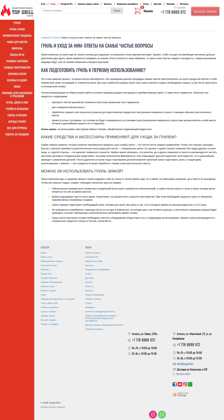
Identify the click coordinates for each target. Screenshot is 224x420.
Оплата (88, 282)
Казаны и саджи (17, 80)
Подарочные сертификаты (127, 3)
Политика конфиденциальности (100, 311)
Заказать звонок (205, 11)
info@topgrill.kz (185, 364)
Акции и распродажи (95, 295)
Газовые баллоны (17, 61)
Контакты (108, 3)
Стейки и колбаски (17, 109)
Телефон (181, 7)
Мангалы (17, 48)
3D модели (184, 3)
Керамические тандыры (17, 35)
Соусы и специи (17, 115)
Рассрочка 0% (67, 3)
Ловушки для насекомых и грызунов (17, 94)
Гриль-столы (17, 29)
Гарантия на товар (94, 261)
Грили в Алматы (92, 253)
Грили (17, 23)
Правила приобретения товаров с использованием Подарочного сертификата (101, 318)
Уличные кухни (17, 74)
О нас (43, 3)
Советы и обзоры (93, 299)
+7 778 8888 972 (173, 12)
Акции (53, 3)
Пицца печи (17, 55)
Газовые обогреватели (17, 67)
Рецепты (89, 290)
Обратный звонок (183, 374)
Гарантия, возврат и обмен (88, 3)
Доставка (157, 3)
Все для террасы (17, 128)
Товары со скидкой (17, 134)
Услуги (146, 3)
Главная (45, 37)
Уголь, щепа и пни (17, 102)
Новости (89, 286)
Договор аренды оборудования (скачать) (104, 325)
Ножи (17, 86)
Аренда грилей (17, 121)
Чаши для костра (17, 42)
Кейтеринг (171, 3)
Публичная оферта (94, 329)
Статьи (56, 37)
